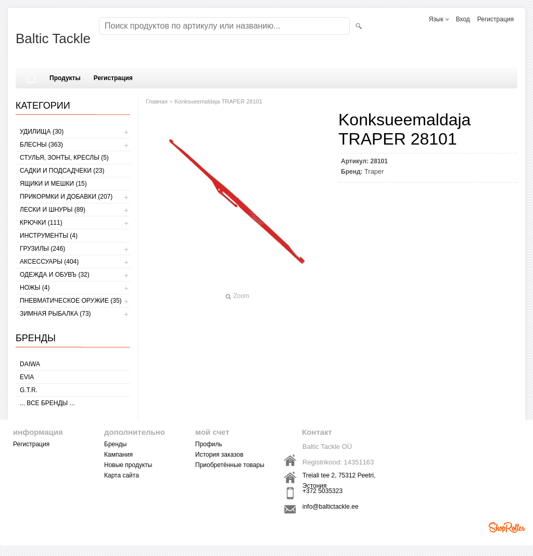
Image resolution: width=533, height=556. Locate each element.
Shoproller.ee (507, 527)
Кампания (118, 454)
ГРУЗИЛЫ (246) (42, 248)
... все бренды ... (47, 403)
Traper (374, 171)
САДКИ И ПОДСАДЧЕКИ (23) (62, 170)
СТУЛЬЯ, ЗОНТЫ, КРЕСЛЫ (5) (64, 157)
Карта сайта (121, 475)
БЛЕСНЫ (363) (41, 144)
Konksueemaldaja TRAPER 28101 (218, 101)
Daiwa (30, 364)
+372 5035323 (322, 491)
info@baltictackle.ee (330, 506)
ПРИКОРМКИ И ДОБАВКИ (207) (66, 196)
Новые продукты (128, 465)
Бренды (115, 444)
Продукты (65, 78)
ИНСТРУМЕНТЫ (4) (49, 235)
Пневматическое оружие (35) (71, 300)
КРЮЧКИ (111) (41, 222)
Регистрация (495, 19)
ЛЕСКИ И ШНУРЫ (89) (52, 209)
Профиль (208, 444)
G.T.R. (28, 390)
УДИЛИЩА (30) (42, 131)
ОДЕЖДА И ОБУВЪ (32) (55, 274)
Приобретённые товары (229, 465)
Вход (463, 19)
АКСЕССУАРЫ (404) (49, 261)
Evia (27, 377)
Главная (157, 101)
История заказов (219, 454)
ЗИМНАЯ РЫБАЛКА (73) (55, 313)
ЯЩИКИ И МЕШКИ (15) (53, 183)
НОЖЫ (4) (34, 287)
